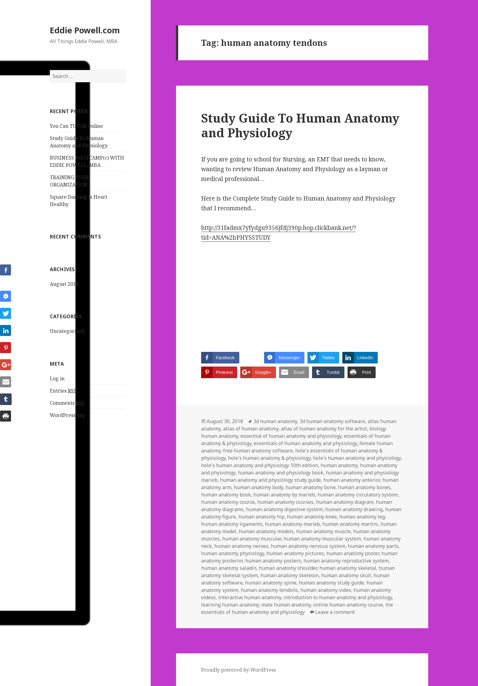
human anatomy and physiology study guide (270, 480)
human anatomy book (226, 494)
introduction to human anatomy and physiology (338, 597)
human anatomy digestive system (284, 509)
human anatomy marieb (292, 524)
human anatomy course (228, 502)
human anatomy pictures (295, 553)
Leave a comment (335, 612)
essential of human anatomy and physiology (291, 436)
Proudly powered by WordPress (238, 669)
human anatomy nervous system (308, 546)
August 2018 (64, 284)
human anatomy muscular (251, 538)
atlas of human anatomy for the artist (324, 428)
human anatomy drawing (354, 509)
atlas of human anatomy (250, 428)
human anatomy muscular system (322, 538)
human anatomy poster (352, 553)
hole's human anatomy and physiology (357, 458)
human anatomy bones (364, 487)
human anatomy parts (373, 546)
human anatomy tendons (269, 590)
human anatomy (339, 465)
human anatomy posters (273, 560)
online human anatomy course (348, 604)
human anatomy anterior (351, 480)
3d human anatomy (275, 421)
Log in (57, 378)
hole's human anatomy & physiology (269, 458)
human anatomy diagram (344, 502)
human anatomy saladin (228, 568)
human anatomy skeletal (347, 568)
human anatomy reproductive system (346, 560)
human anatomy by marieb (284, 494)
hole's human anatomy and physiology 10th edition (259, 465)
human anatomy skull (346, 575)
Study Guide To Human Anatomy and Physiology (300, 125)
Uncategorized (67, 331)
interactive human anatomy (249, 597)
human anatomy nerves (241, 546)
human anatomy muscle (323, 531)
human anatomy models (266, 531)
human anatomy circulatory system (358, 494)
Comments (67, 403)
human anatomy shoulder (288, 568)
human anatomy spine (270, 582)
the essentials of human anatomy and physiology (297, 608)
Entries (63, 390)
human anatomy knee (312, 516)
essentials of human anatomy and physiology (305, 443)
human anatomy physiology (232, 553)
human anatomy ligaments (232, 524)
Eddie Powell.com (85, 30)
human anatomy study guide (331, 582)
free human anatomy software (258, 450)
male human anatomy (286, 604)
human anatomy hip (261, 516)
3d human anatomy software (332, 421)
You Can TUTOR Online (76, 126)
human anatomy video (325, 590)
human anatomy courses (285, 502)
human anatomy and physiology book (280, 472)
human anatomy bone (310, 487)
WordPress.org (67, 415)
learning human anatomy (230, 604)
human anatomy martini (350, 524)
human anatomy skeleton (289, 575)
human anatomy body (258, 487)
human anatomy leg (362, 516)
